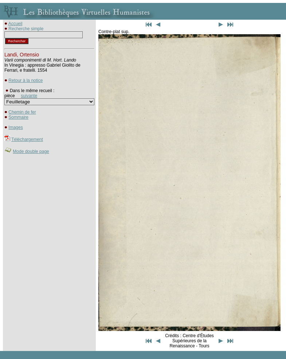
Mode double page (31, 151)
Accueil (15, 23)
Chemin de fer (22, 112)
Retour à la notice (25, 80)
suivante (29, 95)
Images (15, 127)
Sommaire (18, 117)
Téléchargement (27, 139)
